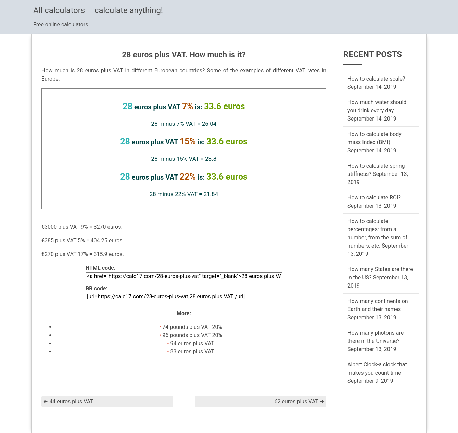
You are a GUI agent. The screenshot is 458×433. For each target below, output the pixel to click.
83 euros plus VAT (192, 351)
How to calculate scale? (376, 78)
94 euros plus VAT (192, 343)
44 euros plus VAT (68, 401)
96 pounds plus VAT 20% (192, 335)
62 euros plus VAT (300, 401)
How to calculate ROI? (374, 197)
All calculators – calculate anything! (98, 10)
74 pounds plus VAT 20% (192, 327)
